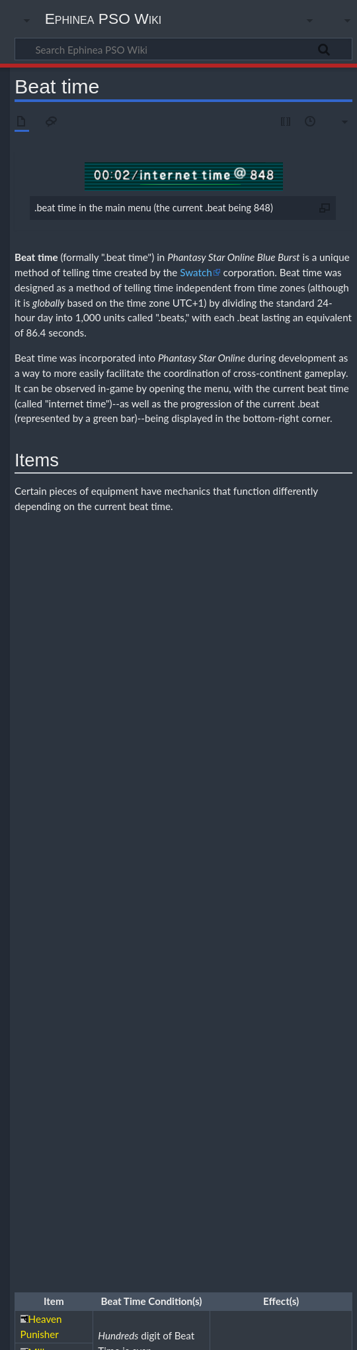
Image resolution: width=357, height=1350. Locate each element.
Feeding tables (262, 960)
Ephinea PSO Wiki (103, 18)
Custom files (85, 1174)
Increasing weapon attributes (203, 1033)
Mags (158, 960)
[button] (330, 946)
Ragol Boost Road (101, 1160)
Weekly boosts (209, 1160)
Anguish (78, 1149)
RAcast (139, 1008)
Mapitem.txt (158, 1174)
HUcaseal (288, 996)
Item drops (288, 1098)
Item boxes (90, 1059)
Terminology (277, 1174)
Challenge (81, 1123)
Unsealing (320, 1033)
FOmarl (241, 1008)
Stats (190, 971)
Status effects (229, 971)
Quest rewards (257, 1072)
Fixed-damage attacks (189, 1072)
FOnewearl (318, 1008)
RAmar (76, 1008)
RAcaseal (175, 1008)
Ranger (323, 996)
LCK (225, 712)
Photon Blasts (317, 960)
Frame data (242, 1098)
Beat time (36, 257)
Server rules (157, 1160)
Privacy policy (40, 1332)
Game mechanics (193, 1098)
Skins (119, 1174)
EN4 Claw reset (199, 1047)
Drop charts (254, 1047)
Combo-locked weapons (105, 1072)
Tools (107, 982)
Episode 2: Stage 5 (197, 1135)
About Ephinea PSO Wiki (135, 1332)
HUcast (252, 996)
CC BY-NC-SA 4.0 (165, 1266)
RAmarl (108, 1008)
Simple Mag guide (200, 960)
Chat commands (162, 1149)
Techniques (306, 971)
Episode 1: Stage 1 (136, 1123)
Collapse (331, 945)
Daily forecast (247, 1149)
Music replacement (217, 1174)
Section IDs (156, 971)
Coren (207, 1149)
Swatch (196, 272)
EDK (333, 712)
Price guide (327, 1149)
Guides (76, 1204)
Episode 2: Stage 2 (274, 1123)
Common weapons (139, 1047)
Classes (77, 960)
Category (35, 1204)
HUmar (174, 996)
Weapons (139, 982)
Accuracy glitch (90, 1098)
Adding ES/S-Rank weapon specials (123, 1022)
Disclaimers (225, 1332)
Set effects (120, 1084)
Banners (114, 1149)
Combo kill (82, 1047)
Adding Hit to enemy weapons (240, 1022)
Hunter (142, 996)
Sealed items (279, 1033)
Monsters (81, 971)
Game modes (119, 960)
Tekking (78, 982)
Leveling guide (170, 1059)
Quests (116, 971)
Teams (270, 971)
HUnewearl (213, 996)
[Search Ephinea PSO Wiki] (183, 49)
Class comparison (94, 996)
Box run (125, 1059)
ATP (188, 802)
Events (289, 1149)
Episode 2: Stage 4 (129, 1135)
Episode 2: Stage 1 (205, 1123)
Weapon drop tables (122, 1109)
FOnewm (277, 1008)
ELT (294, 712)
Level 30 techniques (311, 1047)
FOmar (209, 1008)
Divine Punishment (257, 613)
